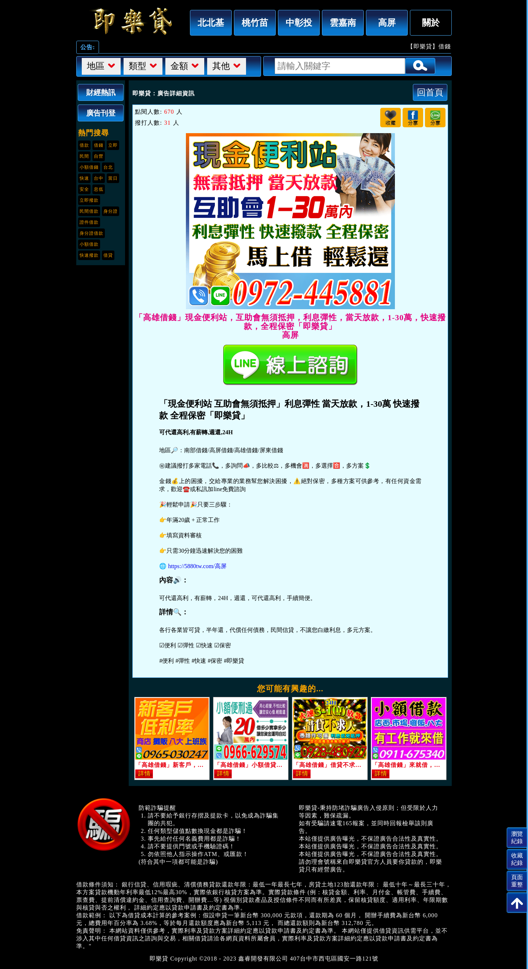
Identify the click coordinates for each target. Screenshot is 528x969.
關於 (431, 23)
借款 (84, 145)
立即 (113, 145)
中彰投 (299, 23)
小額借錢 (89, 167)
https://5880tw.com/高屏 (197, 566)
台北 (108, 167)
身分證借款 (91, 233)
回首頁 (430, 92)
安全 (84, 189)
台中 (98, 178)
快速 (84, 178)
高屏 (387, 23)
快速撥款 (89, 255)
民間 (84, 156)
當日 (113, 178)
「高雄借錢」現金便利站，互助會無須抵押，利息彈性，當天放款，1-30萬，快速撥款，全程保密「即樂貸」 (131, 20)
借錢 (98, 145)
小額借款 (89, 244)
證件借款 (89, 222)
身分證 (110, 211)
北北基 (211, 23)
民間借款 (89, 211)
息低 (98, 189)
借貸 (108, 255)
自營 (98, 156)
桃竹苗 (255, 23)
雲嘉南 (343, 23)
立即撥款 (89, 200)
